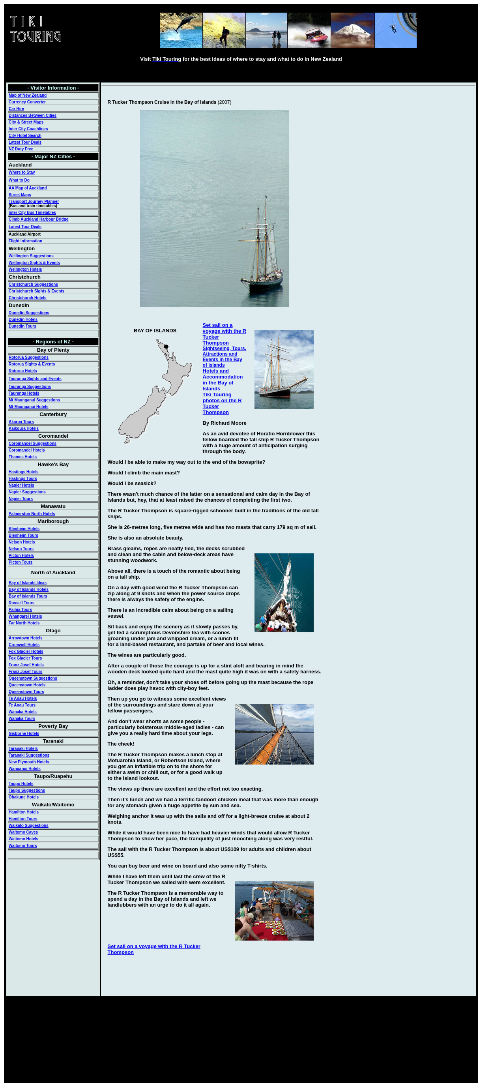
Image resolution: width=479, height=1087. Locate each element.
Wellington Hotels (25, 269)
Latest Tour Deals (25, 142)
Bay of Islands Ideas (28, 583)
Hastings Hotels (24, 472)
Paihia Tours (20, 609)
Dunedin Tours (22, 326)
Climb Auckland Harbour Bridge (38, 219)
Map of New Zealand (28, 95)
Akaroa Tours (21, 422)
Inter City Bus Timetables (32, 212)
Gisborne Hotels (24, 733)
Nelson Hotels (22, 542)
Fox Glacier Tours (25, 658)
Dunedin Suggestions (29, 313)
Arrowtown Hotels (26, 638)
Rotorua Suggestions (29, 357)
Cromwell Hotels (24, 645)
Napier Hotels (21, 485)
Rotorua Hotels (23, 371)
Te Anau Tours (22, 705)
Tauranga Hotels (24, 393)
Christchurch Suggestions (33, 284)
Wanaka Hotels (23, 712)
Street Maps (20, 195)
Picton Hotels (21, 555)
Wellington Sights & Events (34, 263)
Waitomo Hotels (23, 839)
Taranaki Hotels (23, 748)
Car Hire (16, 109)
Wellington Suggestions (31, 256)
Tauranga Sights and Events (35, 379)
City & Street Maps (26, 122)
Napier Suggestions (27, 492)
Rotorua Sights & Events (32, 364)
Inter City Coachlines (28, 129)
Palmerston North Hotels (32, 514)
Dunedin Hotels (23, 319)
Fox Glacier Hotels (26, 651)
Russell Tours (21, 603)
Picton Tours (20, 562)
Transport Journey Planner (34, 201)
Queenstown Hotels (27, 685)
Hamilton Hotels (24, 812)
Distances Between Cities (32, 115)
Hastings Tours (23, 478)
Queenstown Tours (26, 692)
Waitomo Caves (23, 832)
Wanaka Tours (22, 718)
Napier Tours (21, 499)
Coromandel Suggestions (32, 443)
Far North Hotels (24, 623)
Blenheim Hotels (24, 529)
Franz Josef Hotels (26, 665)
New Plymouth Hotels (29, 762)
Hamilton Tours (23, 819)
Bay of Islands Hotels (29, 589)
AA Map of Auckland (28, 188)
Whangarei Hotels (25, 616)
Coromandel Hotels (27, 450)
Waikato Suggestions (29, 825)
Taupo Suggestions (27, 790)
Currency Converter (27, 102)
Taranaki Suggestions (29, 755)
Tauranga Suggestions (30, 386)
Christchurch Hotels (28, 298)
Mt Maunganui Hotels (29, 407)
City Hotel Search (25, 135)
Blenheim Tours (23, 535)
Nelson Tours (21, 549)
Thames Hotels (23, 457)
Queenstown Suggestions (33, 678)
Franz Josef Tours (25, 671)
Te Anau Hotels (23, 698)
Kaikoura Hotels (24, 428)
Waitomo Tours (23, 845)
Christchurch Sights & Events (36, 291)
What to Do (19, 180)
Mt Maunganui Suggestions (34, 400)
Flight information (25, 241)
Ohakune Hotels (24, 797)
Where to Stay (22, 172)
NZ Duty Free (21, 149)
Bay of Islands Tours (28, 596)
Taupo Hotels (21, 784)
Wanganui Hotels (25, 769)
